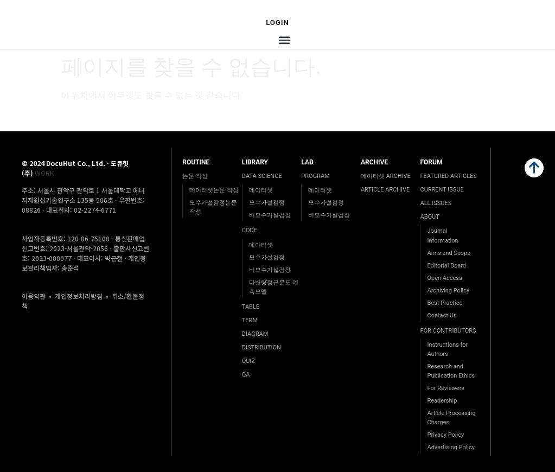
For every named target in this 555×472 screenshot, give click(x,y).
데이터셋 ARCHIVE (386, 176)
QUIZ (248, 361)
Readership (442, 400)
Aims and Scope (448, 253)
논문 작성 (195, 176)
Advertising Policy (451, 447)
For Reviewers (445, 388)
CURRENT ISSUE (441, 189)
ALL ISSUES (435, 203)
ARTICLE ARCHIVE (385, 189)
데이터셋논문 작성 (214, 190)
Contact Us (441, 315)
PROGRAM (315, 176)
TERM (250, 320)
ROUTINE (195, 162)
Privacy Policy (445, 434)
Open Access (444, 278)
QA (246, 374)
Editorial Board (446, 265)
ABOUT (429, 216)
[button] (285, 40)
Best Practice (444, 303)
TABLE (250, 306)
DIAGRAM (255, 333)
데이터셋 (261, 190)
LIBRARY (255, 162)
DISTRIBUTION (261, 347)
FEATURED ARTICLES (448, 176)
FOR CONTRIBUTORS (448, 330)
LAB (307, 162)
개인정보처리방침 (79, 296)
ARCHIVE (374, 162)
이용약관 (34, 296)
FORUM (431, 162)
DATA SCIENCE (262, 176)
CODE (249, 230)
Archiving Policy (448, 290)
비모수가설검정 (270, 215)
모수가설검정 (267, 202)
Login (277, 22)
